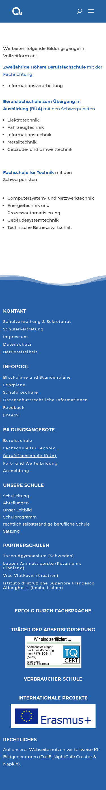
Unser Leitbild (17, 510)
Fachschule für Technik (29, 172)
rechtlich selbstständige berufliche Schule (46, 524)
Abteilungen (16, 503)
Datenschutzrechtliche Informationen (45, 400)
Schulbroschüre (20, 392)
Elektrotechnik (23, 120)
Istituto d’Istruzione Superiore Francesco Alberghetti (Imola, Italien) (48, 585)
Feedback (14, 407)
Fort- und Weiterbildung (30, 463)
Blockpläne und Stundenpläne (37, 377)
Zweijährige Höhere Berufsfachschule (44, 67)
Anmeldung (16, 471)
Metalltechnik (21, 142)
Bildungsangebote (29, 429)
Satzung (11, 531)
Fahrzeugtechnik (25, 127)
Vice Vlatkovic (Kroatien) (31, 575)
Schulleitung (16, 496)
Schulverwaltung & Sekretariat (37, 321)
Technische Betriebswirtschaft (39, 227)
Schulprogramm (20, 517)
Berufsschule (17, 440)
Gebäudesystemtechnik (33, 220)
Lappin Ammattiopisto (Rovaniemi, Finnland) (42, 565)
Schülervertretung (23, 329)
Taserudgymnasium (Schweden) (38, 556)
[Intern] (11, 415)
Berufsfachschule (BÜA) (30, 456)
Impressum (15, 337)
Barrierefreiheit (20, 352)
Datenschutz (17, 344)
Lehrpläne (14, 385)
